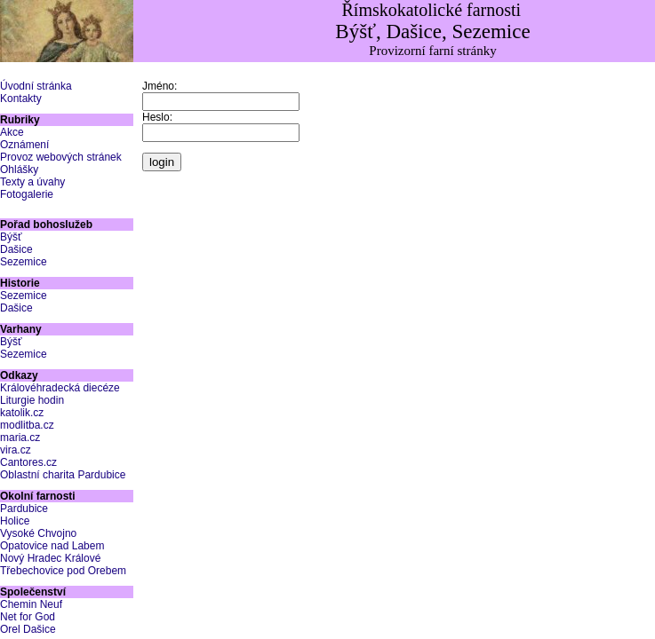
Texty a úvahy (32, 182)
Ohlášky (19, 169)
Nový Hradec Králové (50, 558)
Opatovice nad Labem (52, 546)
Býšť (11, 237)
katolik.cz (22, 412)
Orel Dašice (28, 629)
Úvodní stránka (36, 86)
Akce (12, 132)
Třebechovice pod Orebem (63, 570)
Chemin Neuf (31, 604)
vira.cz (15, 450)
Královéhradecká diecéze (60, 388)
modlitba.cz (27, 425)
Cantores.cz (28, 462)
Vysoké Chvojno (38, 533)
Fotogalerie (26, 194)
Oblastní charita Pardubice (62, 475)
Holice (14, 521)
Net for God (27, 617)
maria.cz (20, 437)
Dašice (16, 249)
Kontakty (21, 98)
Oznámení (24, 144)
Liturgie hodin (32, 400)
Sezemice (23, 262)
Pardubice (24, 508)
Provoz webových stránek (61, 157)
